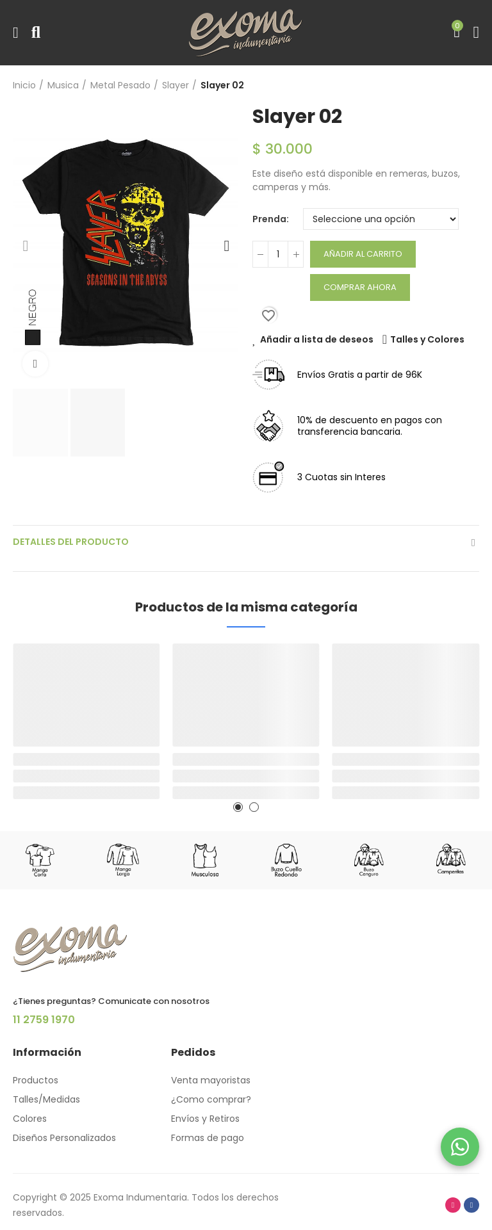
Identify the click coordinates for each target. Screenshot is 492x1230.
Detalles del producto (71, 541)
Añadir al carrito (363, 254)
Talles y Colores (427, 339)
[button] (25, 246)
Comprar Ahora (360, 287)
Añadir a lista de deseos (316, 339)
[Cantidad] (278, 254)
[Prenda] (381, 219)
